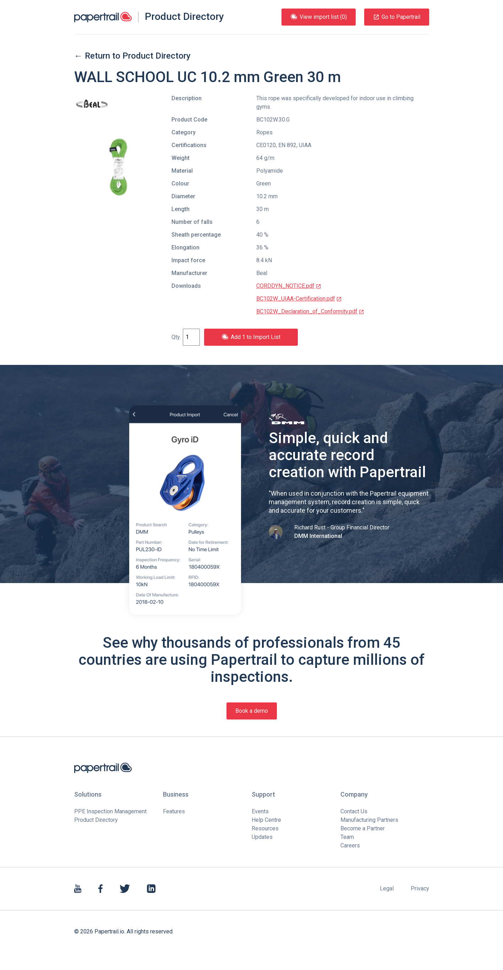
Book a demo (251, 710)
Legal (387, 888)
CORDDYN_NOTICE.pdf (288, 285)
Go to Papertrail (396, 17)
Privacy (420, 888)
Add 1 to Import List (251, 337)
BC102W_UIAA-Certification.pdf (299, 298)
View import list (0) (318, 17)
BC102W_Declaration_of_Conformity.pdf (310, 311)
